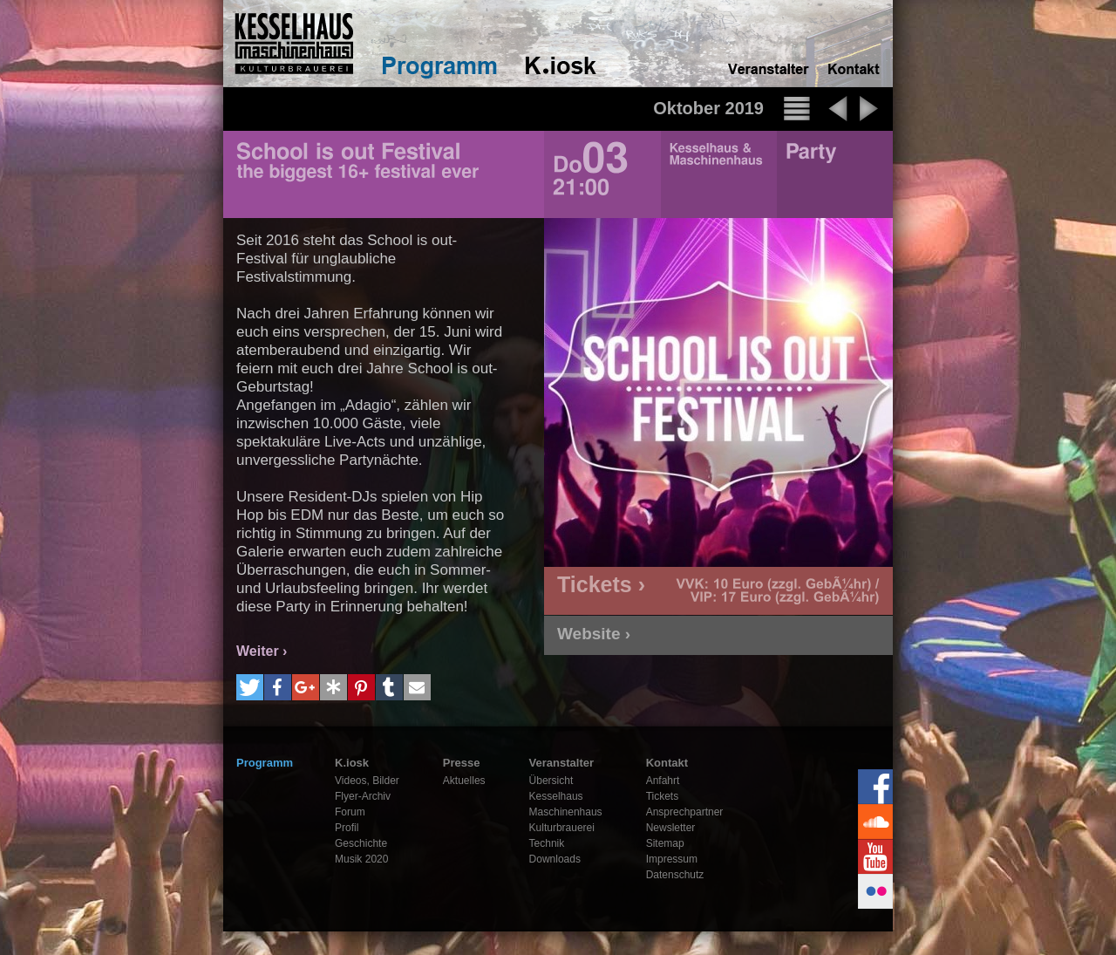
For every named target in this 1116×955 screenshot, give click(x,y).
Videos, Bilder (367, 780)
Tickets (662, 796)
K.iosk (352, 762)
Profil (346, 828)
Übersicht (551, 780)
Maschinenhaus (565, 812)
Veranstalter (561, 762)
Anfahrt (663, 780)
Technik (547, 843)
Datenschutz (675, 875)
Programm (264, 762)
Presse (461, 762)
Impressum (672, 859)
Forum (350, 812)
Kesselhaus (556, 796)
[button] (249, 687)
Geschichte (361, 843)
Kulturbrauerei (562, 828)
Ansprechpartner (685, 812)
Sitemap (665, 843)
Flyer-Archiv (363, 796)
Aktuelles (464, 780)
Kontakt (667, 762)
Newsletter (671, 828)
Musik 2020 (361, 859)
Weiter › (261, 651)
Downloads (555, 859)
